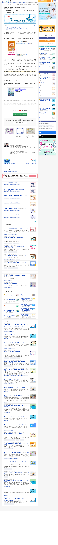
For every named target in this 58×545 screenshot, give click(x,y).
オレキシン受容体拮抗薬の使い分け (11, 182)
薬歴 (37, 4)
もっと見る (34, 221)
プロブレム (9, 234)
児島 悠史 (9, 190)
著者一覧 (18, 4)
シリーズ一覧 (13, 4)
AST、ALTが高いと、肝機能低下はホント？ (12, 202)
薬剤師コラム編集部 (10, 247)
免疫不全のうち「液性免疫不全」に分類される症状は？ (15, 361)
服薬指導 (34, 4)
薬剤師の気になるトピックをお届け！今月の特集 (19, 2)
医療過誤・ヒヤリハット (11, 348)
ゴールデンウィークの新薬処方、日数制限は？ (13, 452)
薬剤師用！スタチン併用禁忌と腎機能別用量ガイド (14, 351)
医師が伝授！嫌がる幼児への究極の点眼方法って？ (14, 369)
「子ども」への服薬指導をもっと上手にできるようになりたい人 (15, 27)
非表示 (34, 25)
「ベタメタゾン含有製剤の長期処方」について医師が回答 (15, 461)
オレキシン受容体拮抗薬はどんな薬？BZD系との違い (14, 189)
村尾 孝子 (26, 379)
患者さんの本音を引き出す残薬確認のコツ (12, 379)
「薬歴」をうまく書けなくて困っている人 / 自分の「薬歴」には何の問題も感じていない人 (19, 29)
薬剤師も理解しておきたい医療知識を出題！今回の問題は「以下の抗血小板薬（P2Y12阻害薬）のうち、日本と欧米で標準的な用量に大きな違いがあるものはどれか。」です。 (16, 493)
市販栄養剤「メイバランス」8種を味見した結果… (14, 395)
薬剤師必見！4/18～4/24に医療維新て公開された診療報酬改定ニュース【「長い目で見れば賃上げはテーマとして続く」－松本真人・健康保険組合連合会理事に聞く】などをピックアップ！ (16, 329)
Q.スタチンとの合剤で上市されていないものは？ (13, 472)
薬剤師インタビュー (7, 430)
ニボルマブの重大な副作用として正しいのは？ (13, 443)
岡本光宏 (5, 370)
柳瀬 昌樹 (9, 388)
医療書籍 (5, 171)
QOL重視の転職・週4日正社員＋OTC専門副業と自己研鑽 (15, 424)
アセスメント (6, 243)
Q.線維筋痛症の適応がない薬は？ (10, 334)
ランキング (9, 4)
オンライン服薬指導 (42, 128)
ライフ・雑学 (6, 448)
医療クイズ (25, 4)
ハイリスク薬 (18, 259)
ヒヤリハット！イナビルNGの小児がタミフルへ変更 (14, 342)
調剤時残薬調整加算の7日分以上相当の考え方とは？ (14, 433)
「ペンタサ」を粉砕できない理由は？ (11, 208)
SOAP (13, 234)
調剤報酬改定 (6, 259)
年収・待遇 (6, 412)
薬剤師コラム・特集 (9, 2)
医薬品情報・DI (6, 184)
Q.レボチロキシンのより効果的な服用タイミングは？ (14, 275)
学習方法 (13, 171)
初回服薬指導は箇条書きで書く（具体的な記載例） (14, 237)
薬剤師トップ (4, 2)
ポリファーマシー (10, 383)
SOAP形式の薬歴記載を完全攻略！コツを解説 (13, 228)
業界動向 (48, 126)
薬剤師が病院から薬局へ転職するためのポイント (13, 405)
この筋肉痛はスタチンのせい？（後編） (12, 262)
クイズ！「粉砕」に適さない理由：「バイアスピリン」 (15, 214)
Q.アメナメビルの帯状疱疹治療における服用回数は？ (14, 416)
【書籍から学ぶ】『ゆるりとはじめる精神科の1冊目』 (14, 246)
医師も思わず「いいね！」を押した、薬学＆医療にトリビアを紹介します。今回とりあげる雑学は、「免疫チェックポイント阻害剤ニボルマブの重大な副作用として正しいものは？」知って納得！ (16, 446)
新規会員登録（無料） (20, 122)
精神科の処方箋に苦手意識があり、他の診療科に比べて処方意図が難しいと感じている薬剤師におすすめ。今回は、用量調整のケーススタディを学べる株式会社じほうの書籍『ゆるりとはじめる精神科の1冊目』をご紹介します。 (16, 250)
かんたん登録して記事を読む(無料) (20, 114)
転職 (9, 412)
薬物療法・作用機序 (13, 184)
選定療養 (21, 4)
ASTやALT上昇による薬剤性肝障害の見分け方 (13, 195)
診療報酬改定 (29, 4)
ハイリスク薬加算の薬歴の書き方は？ (11, 255)
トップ (5, 4)
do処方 (10, 259)
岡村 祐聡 (24, 255)
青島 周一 (25, 262)
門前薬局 (40, 126)
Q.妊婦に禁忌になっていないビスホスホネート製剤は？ (15, 387)
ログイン (54, 0)
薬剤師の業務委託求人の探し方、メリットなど (13, 480)
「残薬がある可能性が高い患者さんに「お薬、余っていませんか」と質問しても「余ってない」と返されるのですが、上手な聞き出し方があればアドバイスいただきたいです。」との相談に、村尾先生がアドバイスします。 (16, 381)
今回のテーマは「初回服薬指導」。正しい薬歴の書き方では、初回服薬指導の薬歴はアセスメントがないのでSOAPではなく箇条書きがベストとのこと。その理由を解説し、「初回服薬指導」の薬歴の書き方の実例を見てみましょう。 (16, 241)
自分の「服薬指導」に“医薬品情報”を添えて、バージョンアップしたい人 (17, 28)
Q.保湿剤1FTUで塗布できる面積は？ (11, 283)
